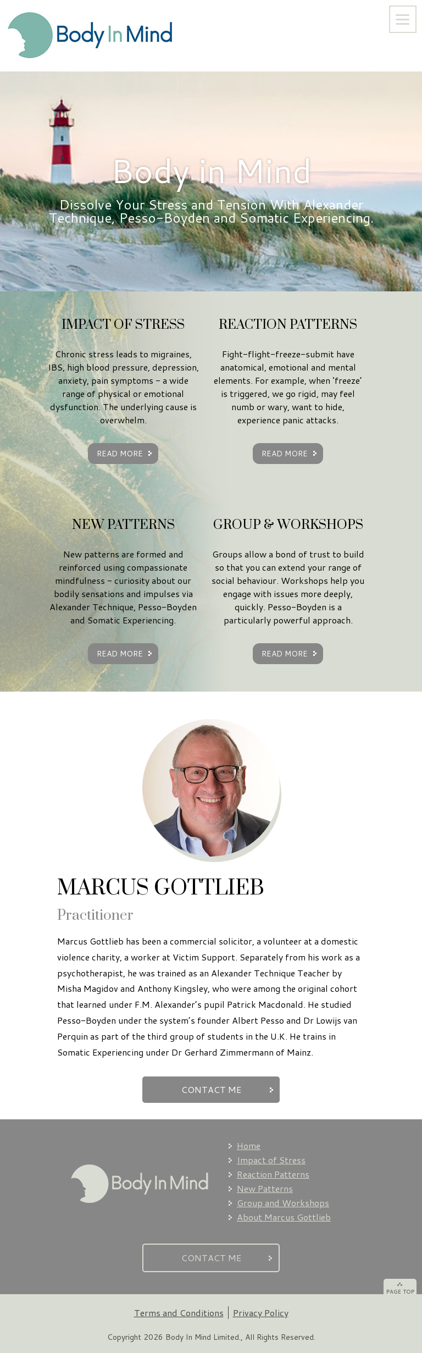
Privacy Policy (260, 1312)
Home (248, 1145)
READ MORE (120, 453)
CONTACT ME (211, 1089)
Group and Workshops (283, 1202)
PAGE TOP (400, 1291)
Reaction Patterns (273, 1174)
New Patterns (265, 1188)
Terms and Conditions (179, 1312)
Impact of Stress (271, 1159)
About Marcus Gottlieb (284, 1217)
